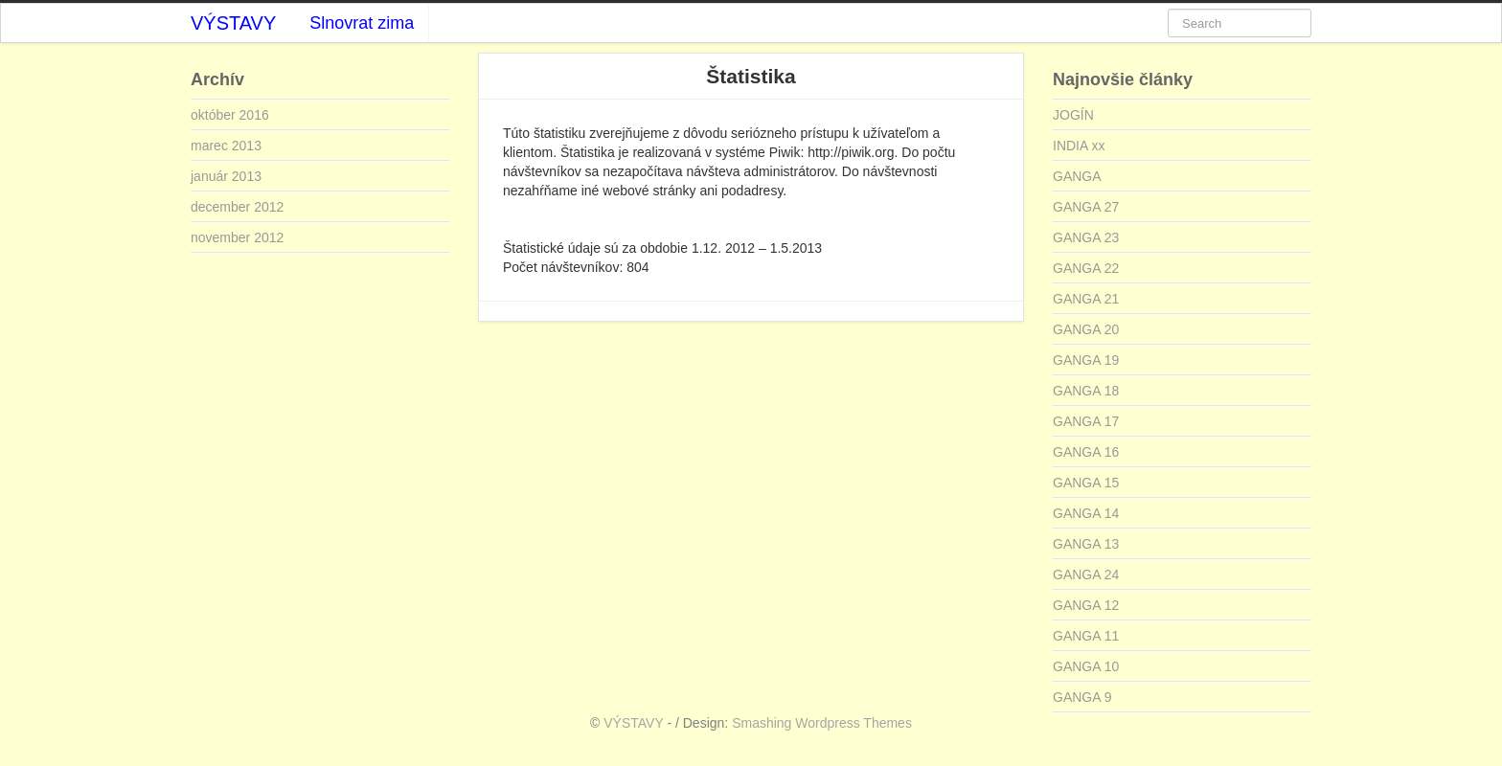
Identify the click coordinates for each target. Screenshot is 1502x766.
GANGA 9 (1082, 697)
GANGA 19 (1086, 360)
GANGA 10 (1086, 666)
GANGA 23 (1086, 237)
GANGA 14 (1086, 513)
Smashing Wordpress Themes (822, 723)
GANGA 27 (1086, 206)
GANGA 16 (1086, 452)
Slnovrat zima (361, 23)
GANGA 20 (1086, 329)
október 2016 (230, 115)
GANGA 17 (1086, 421)
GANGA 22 (1086, 268)
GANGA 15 (1086, 482)
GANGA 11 (1086, 635)
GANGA (1077, 176)
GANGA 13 (1086, 544)
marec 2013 (226, 145)
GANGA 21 (1086, 298)
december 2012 (237, 206)
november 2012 (237, 237)
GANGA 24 (1086, 574)
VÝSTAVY (233, 23)
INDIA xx (1078, 145)
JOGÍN (1073, 115)
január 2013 (226, 176)
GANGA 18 (1086, 390)
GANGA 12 (1086, 605)
